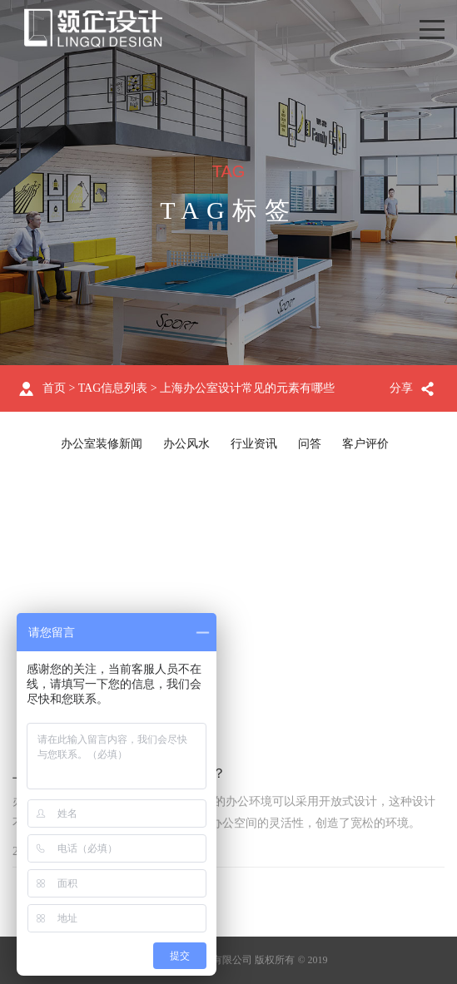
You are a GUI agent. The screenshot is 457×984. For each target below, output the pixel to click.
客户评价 (365, 444)
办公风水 (186, 444)
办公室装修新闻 (101, 444)
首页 (54, 388)
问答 (309, 444)
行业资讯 (254, 444)
